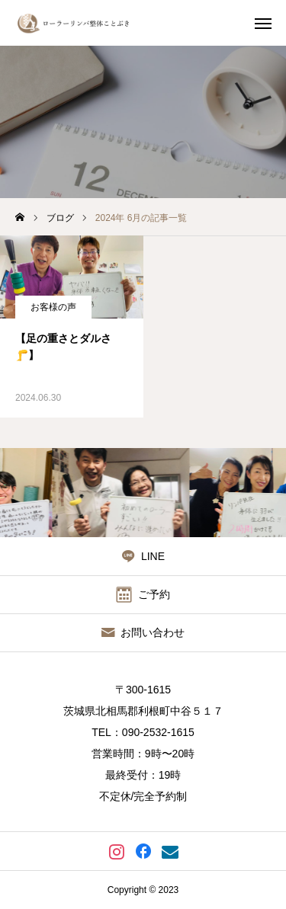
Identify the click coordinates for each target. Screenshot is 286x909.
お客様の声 (53, 307)
